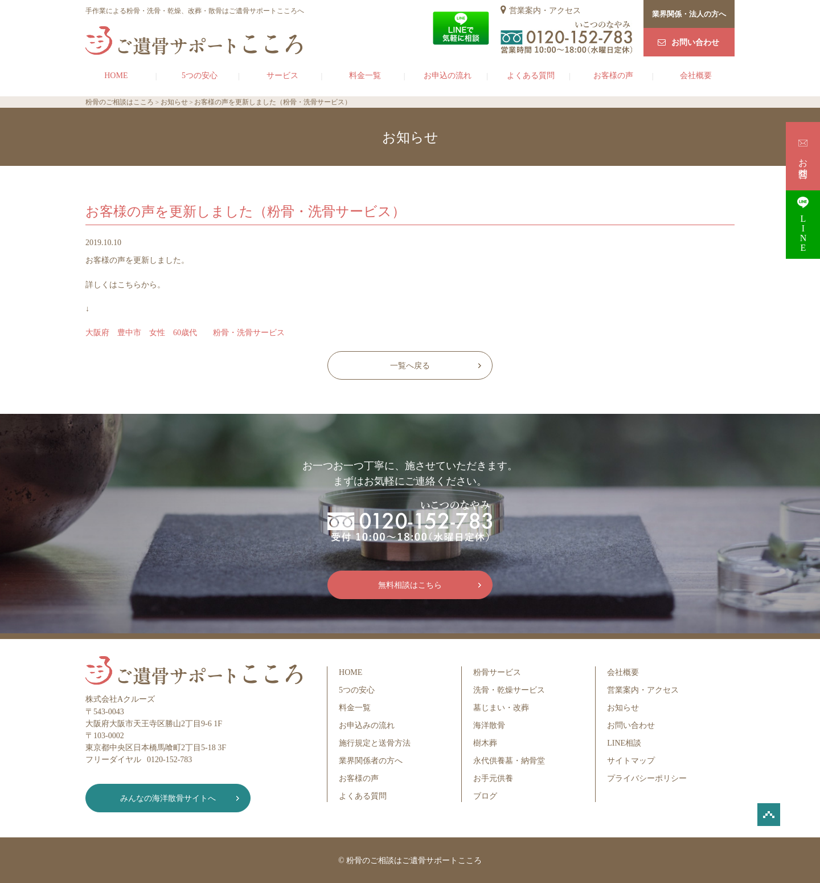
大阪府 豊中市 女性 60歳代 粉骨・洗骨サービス (185, 332)
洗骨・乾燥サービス (509, 690)
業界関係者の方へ (371, 760)
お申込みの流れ (367, 725)
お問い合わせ (695, 42)
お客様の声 (613, 75)
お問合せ (803, 156)
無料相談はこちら (410, 585)
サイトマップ (631, 760)
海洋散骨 (489, 725)
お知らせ (623, 707)
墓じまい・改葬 (501, 707)
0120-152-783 (169, 759)
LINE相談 (624, 743)
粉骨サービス (497, 672)
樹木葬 (485, 743)
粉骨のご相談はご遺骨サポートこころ (414, 860)
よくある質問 (531, 75)
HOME (116, 75)
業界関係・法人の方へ (689, 14)
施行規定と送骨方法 (375, 743)
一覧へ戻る (410, 365)
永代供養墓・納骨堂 (509, 760)
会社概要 (696, 75)
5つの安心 (200, 75)
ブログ (485, 796)
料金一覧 (365, 75)
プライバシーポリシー (647, 778)
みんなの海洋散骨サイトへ (168, 798)
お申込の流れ (448, 75)
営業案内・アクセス (545, 10)
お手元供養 (493, 778)
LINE (803, 224)
